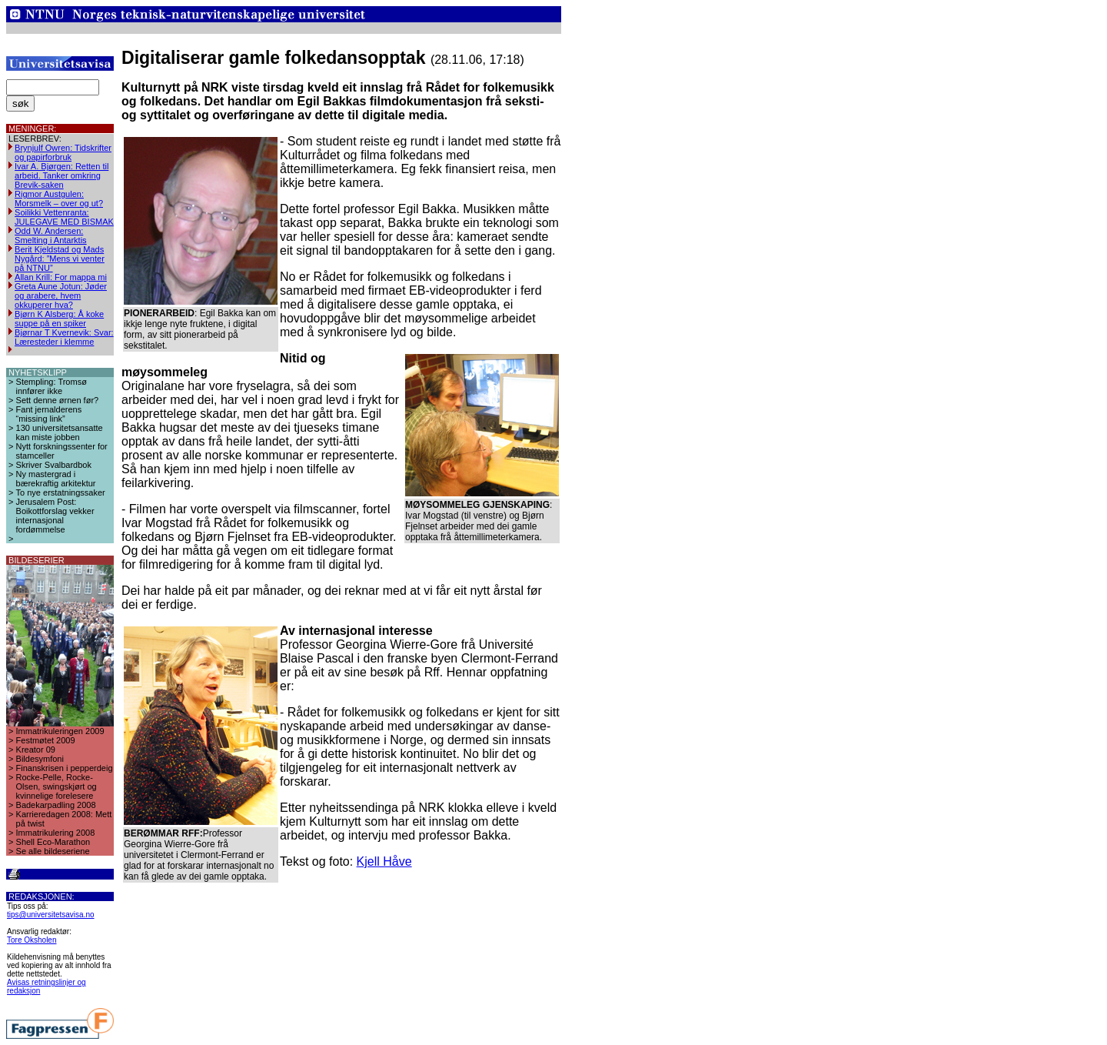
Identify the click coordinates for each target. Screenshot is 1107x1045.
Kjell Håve (384, 861)
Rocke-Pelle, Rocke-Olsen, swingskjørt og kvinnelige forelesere (56, 786)
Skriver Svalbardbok (53, 464)
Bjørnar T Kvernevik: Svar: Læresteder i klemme (64, 337)
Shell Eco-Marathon (53, 841)
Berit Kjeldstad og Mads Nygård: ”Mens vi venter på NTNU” (60, 258)
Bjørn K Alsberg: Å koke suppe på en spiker (59, 318)
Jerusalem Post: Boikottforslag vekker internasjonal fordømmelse (55, 515)
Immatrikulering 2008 (55, 832)
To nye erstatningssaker (60, 492)
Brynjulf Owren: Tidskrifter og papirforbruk (63, 152)
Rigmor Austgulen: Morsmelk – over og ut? (59, 198)
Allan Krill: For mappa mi (61, 277)
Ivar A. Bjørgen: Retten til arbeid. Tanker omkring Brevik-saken (61, 175)
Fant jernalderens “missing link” (49, 414)
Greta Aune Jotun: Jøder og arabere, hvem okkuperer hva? (61, 295)
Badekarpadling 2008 (56, 805)
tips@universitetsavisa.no (51, 914)
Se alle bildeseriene (53, 851)
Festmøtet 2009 (45, 740)
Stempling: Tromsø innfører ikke (51, 386)
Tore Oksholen (31, 940)
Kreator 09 (35, 749)
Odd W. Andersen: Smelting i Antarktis (51, 235)
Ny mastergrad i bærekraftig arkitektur (56, 478)
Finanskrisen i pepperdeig (64, 768)
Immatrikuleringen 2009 (60, 731)
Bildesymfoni (40, 758)
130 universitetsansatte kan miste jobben (59, 432)
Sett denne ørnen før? (57, 400)
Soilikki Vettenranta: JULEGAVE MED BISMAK (64, 217)
